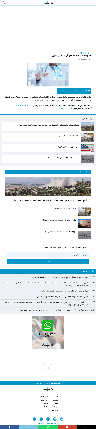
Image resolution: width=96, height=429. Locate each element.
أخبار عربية (44, 400)
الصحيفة (55, 410)
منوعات (45, 403)
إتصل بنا (41, 423)
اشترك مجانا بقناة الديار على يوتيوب (75, 91)
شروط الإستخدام (52, 423)
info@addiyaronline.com (24, 105)
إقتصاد (55, 400)
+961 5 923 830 (66, 108)
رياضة (46, 407)
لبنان (56, 397)
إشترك (48, 261)
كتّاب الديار (44, 397)
